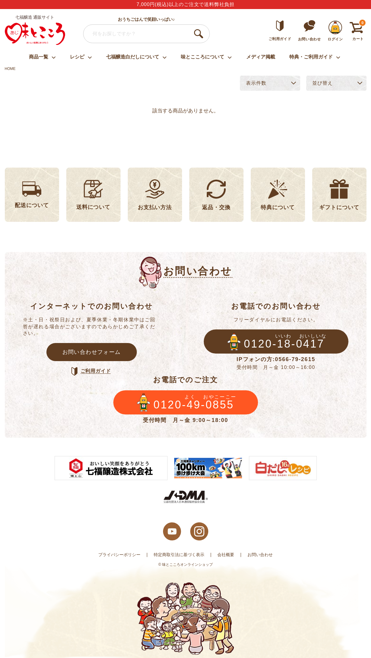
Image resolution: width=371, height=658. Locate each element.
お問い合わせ (260, 554)
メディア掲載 (260, 56)
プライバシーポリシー (119, 554)
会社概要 (225, 554)
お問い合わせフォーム (91, 352)
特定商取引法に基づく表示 (179, 554)
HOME (10, 69)
